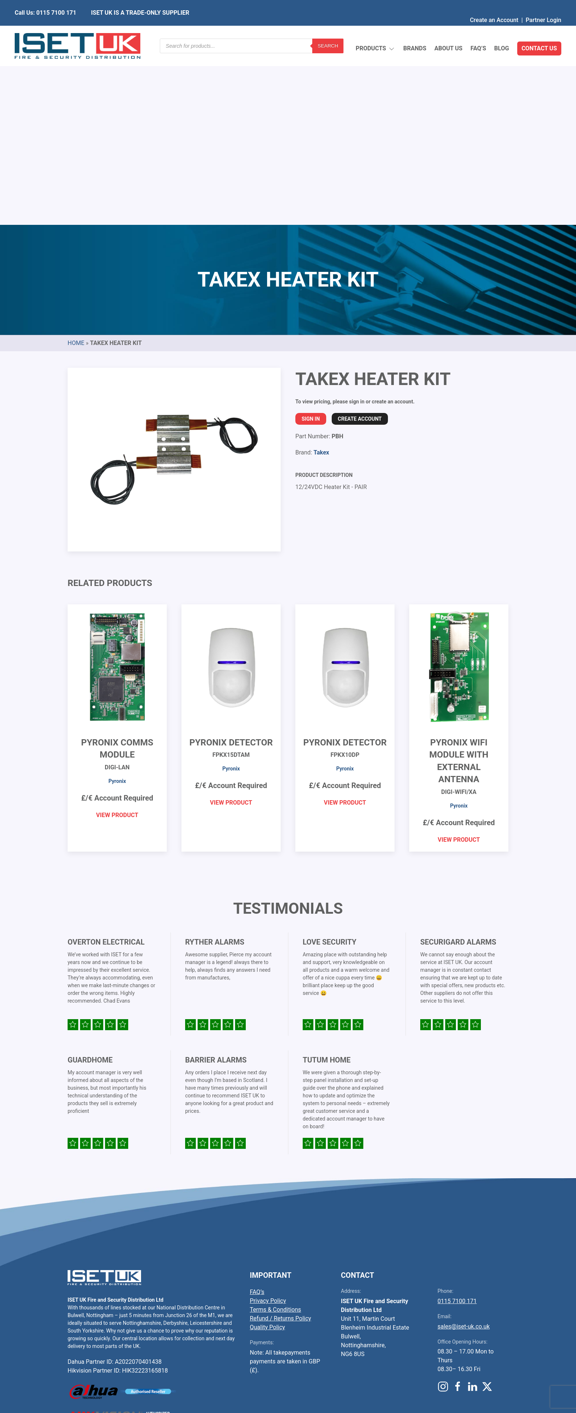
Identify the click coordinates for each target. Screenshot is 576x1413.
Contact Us (539, 31)
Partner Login (543, 5)
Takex (321, 279)
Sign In (311, 245)
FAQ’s (478, 31)
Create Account (360, 245)
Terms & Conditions (275, 1136)
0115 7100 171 (457, 1127)
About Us (448, 31)
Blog (501, 31)
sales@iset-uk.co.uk (464, 1153)
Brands (414, 31)
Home (76, 169)
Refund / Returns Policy (280, 1144)
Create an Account (494, 5)
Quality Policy (267, 1153)
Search (328, 31)
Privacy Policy (268, 1127)
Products (375, 31)
